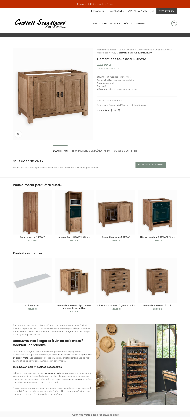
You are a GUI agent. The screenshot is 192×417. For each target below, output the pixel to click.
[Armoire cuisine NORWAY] (32, 212)
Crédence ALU (32, 305)
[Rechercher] (174, 23)
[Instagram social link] (115, 110)
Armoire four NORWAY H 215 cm (74, 237)
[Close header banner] (186, 4)
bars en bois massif (62, 354)
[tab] (60, 149)
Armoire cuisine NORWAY (32, 237)
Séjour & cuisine (126, 50)
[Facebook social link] (111, 110)
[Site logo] (40, 23)
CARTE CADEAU (166, 11)
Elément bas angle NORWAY (116, 237)
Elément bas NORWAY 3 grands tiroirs (116, 305)
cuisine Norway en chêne (79, 379)
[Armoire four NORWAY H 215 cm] (74, 212)
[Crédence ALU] (32, 280)
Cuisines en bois (144, 50)
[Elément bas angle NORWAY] (115, 212)
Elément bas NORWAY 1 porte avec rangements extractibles (74, 307)
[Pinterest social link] (119, 110)
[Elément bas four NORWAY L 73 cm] (157, 212)
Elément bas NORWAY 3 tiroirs (158, 305)
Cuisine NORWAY (163, 50)
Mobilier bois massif (106, 50)
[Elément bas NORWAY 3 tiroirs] (157, 280)
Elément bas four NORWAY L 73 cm (157, 237)
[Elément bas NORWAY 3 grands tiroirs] (115, 280)
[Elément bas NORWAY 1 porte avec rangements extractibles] (74, 280)
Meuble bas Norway (106, 53)
